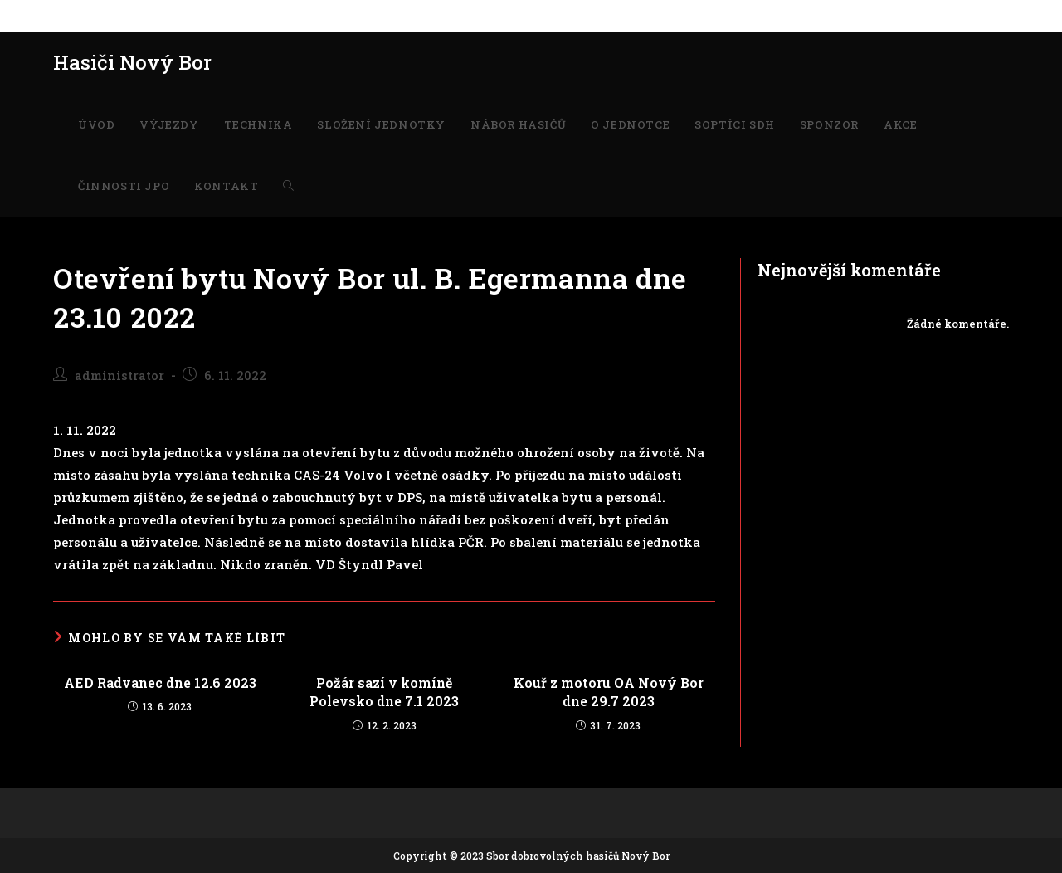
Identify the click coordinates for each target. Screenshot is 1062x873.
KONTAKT (831, 15)
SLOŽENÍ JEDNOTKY (285, 15)
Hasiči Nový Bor (132, 62)
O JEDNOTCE (481, 15)
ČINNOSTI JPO (753, 15)
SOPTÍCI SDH (562, 15)
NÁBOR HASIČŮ (394, 15)
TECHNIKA (190, 15)
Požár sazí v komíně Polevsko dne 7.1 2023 (384, 692)
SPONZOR (634, 15)
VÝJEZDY (123, 15)
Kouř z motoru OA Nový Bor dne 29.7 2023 (609, 692)
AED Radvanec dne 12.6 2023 (160, 682)
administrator (119, 375)
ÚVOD (69, 15)
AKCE (687, 15)
